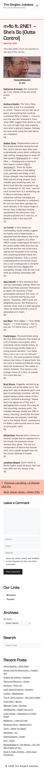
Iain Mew (8, 321)
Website (26, 80)
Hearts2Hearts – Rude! (14, 737)
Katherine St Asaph (13, 89)
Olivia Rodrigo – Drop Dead (16, 666)
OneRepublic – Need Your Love (18, 709)
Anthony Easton (11, 104)
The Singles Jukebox (19, 4)
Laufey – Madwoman (13, 693)
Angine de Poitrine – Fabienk (17, 677)
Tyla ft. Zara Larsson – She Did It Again (22, 697)
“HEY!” (27, 164)
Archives (8, 619)
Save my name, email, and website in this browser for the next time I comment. (22, 561)
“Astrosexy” (9, 167)
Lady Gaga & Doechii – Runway (18, 689)
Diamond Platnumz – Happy (17, 681)
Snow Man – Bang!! (13, 701)
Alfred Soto (9, 435)
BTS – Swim (9, 741)
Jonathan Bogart (12, 462)
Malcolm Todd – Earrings (15, 705)
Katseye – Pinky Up (13, 685)
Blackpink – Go (10, 732)
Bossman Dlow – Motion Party (18, 724)
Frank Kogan (10, 336)
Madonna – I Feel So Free (15, 720)
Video (17, 80)
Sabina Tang (10, 143)
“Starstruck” (21, 158)
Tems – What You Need (15, 728)
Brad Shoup (9, 384)
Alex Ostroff (9, 282)
